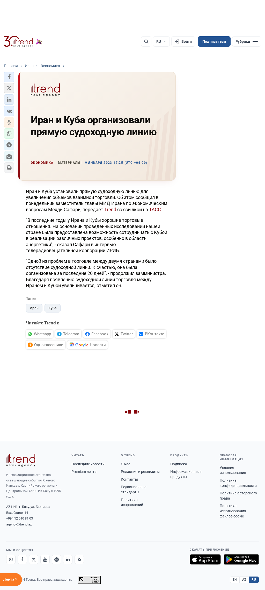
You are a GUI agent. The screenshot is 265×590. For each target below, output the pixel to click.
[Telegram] (56, 559)
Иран (34, 308)
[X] (33, 559)
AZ (244, 579)
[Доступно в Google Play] (241, 559)
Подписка (178, 464)
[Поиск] (146, 41)
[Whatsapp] (11, 559)
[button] (9, 77)
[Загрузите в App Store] (205, 559)
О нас (125, 464)
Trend (110, 209)
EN (235, 579)
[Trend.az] (23, 41)
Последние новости (88, 464)
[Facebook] (22, 559)
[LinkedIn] (67, 559)
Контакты (129, 479)
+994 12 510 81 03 (19, 518)
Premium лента (84, 472)
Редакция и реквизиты (140, 472)
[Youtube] (45, 559)
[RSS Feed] (79, 559)
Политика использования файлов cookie (233, 511)
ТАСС (155, 209)
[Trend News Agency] (20, 460)
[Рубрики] (246, 41)
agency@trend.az (19, 524)
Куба (52, 308)
